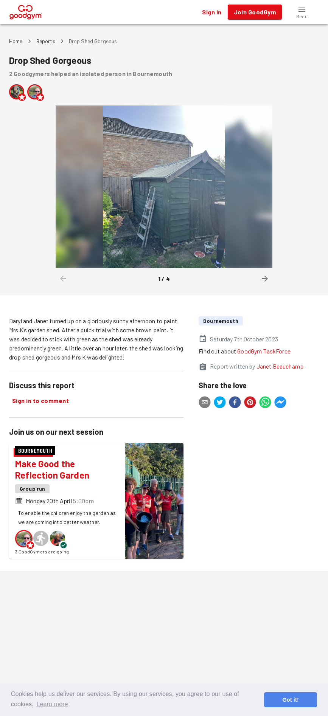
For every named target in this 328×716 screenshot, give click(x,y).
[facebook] (235, 403)
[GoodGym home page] (26, 11)
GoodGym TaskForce (264, 351)
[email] (205, 403)
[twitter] (220, 403)
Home (16, 41)
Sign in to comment (40, 400)
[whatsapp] (265, 403)
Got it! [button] (290, 700)
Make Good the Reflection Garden (52, 469)
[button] (302, 12)
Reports (45, 41)
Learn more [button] (52, 704)
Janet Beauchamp (279, 366)
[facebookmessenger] (280, 403)
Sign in (211, 12)
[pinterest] (250, 403)
